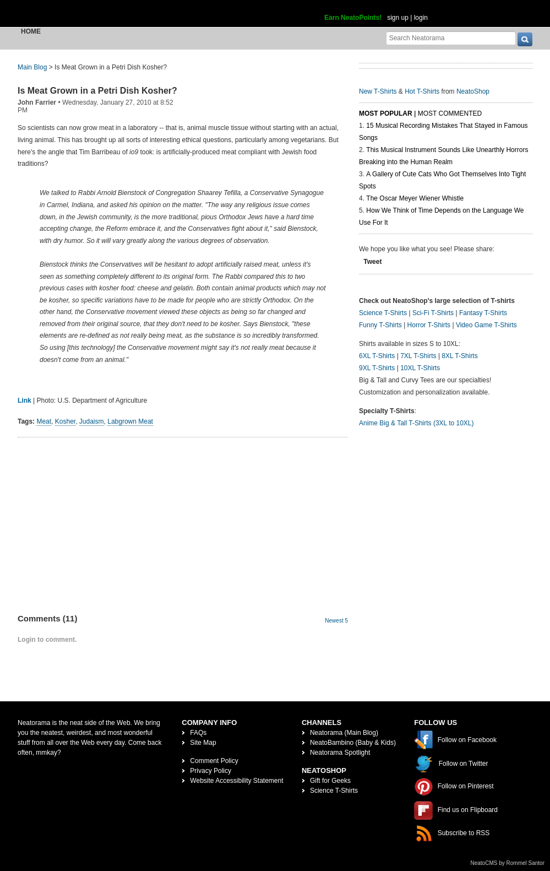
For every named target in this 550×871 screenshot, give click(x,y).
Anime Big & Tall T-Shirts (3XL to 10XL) (416, 423)
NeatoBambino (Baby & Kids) (353, 742)
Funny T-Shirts (380, 325)
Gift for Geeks (330, 781)
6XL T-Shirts (377, 356)
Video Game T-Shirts (486, 325)
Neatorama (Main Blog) (344, 733)
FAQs (198, 733)
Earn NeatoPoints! (353, 17)
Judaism (91, 421)
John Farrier (37, 102)
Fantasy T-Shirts (483, 313)
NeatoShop (472, 91)
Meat (43, 421)
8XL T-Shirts (459, 356)
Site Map (203, 742)
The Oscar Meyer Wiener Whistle (415, 198)
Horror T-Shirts (428, 325)
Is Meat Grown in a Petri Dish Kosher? (97, 90)
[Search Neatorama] (450, 38)
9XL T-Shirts (377, 368)
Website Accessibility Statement (236, 781)
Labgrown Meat (130, 421)
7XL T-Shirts (418, 356)
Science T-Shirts (383, 313)
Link (24, 400)
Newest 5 (336, 621)
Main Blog (32, 67)
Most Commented (450, 113)
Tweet (372, 262)
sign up (398, 17)
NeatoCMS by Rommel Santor (508, 863)
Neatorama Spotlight (340, 752)
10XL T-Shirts (420, 368)
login (421, 17)
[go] (525, 39)
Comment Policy (214, 761)
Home (31, 31)
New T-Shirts (377, 91)
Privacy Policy (210, 771)
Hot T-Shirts (422, 91)
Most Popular (385, 113)
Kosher (65, 421)
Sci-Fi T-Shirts (433, 313)
